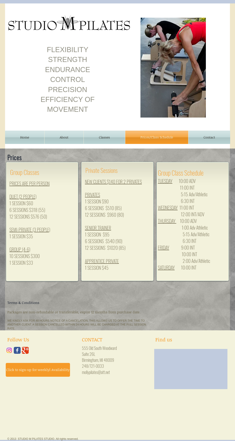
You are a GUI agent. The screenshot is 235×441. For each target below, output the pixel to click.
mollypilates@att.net (96, 372)
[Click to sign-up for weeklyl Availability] (38, 370)
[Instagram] (9, 350)
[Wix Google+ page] (25, 350)
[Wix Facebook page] (17, 350)
